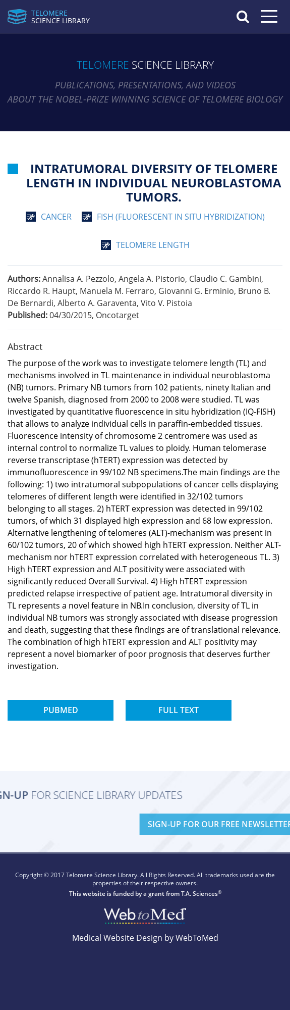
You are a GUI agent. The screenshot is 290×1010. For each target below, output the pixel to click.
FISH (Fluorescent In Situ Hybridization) (181, 216)
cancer (56, 216)
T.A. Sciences (199, 893)
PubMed (60, 710)
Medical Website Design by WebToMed (145, 937)
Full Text (178, 710)
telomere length (153, 244)
